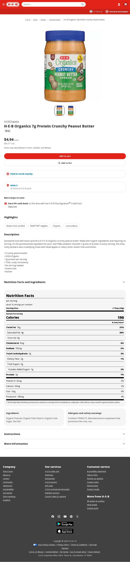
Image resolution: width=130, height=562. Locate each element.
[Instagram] (59, 516)
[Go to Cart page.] (125, 4)
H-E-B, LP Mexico (36, 552)
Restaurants (50, 478)
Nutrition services (52, 493)
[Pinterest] (71, 516)
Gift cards (49, 485)
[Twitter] (77, 516)
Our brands (7, 493)
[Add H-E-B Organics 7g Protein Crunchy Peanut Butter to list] (65, 163)
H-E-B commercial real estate (57, 489)
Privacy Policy (63, 544)
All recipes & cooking (95, 501)
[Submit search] (83, 4)
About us (6, 475)
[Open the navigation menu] (3, 4)
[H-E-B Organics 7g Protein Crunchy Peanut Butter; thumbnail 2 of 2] (71, 111)
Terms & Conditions (79, 544)
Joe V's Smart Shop (78, 552)
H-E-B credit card (52, 471)
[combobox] (51, 4)
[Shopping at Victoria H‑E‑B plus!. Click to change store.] (116, 11)
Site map (93, 544)
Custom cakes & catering (55, 496)
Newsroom (7, 485)
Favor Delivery (94, 552)
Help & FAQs (92, 475)
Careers (6, 478)
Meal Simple (92, 504)
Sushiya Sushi (92, 508)
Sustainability (8, 489)
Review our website (95, 478)
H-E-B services (51, 482)
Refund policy (92, 485)
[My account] (119, 4)
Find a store (8, 471)
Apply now (12, 206)
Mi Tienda (64, 552)
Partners (65, 548)
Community (8, 482)
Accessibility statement (96, 471)
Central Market (52, 552)
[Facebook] (53, 516)
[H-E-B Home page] (13, 4)
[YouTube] (65, 516)
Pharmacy (49, 475)
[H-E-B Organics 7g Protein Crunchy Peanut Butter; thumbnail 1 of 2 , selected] (59, 111)
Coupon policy (93, 482)
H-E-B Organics (11, 121)
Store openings (9, 496)
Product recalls (93, 489)
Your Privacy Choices (46, 544)
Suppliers (6, 500)
